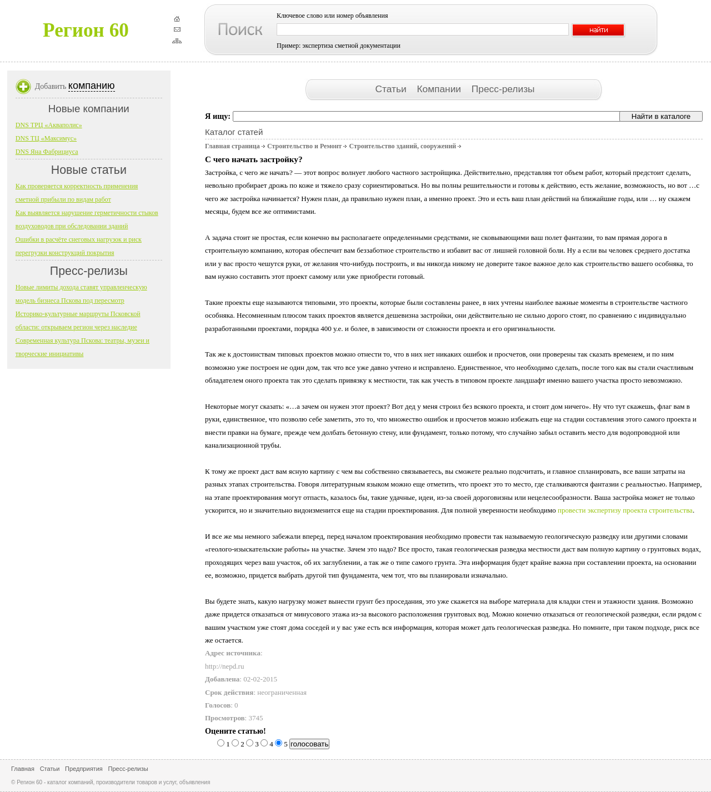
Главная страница (232, 146)
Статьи (392, 88)
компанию (91, 85)
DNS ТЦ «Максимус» (46, 138)
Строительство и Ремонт (304, 146)
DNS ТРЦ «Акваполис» (49, 125)
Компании (440, 88)
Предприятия (84, 768)
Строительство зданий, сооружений (402, 146)
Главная (22, 768)
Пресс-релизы (503, 88)
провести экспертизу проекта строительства (625, 510)
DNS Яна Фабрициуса (47, 152)
